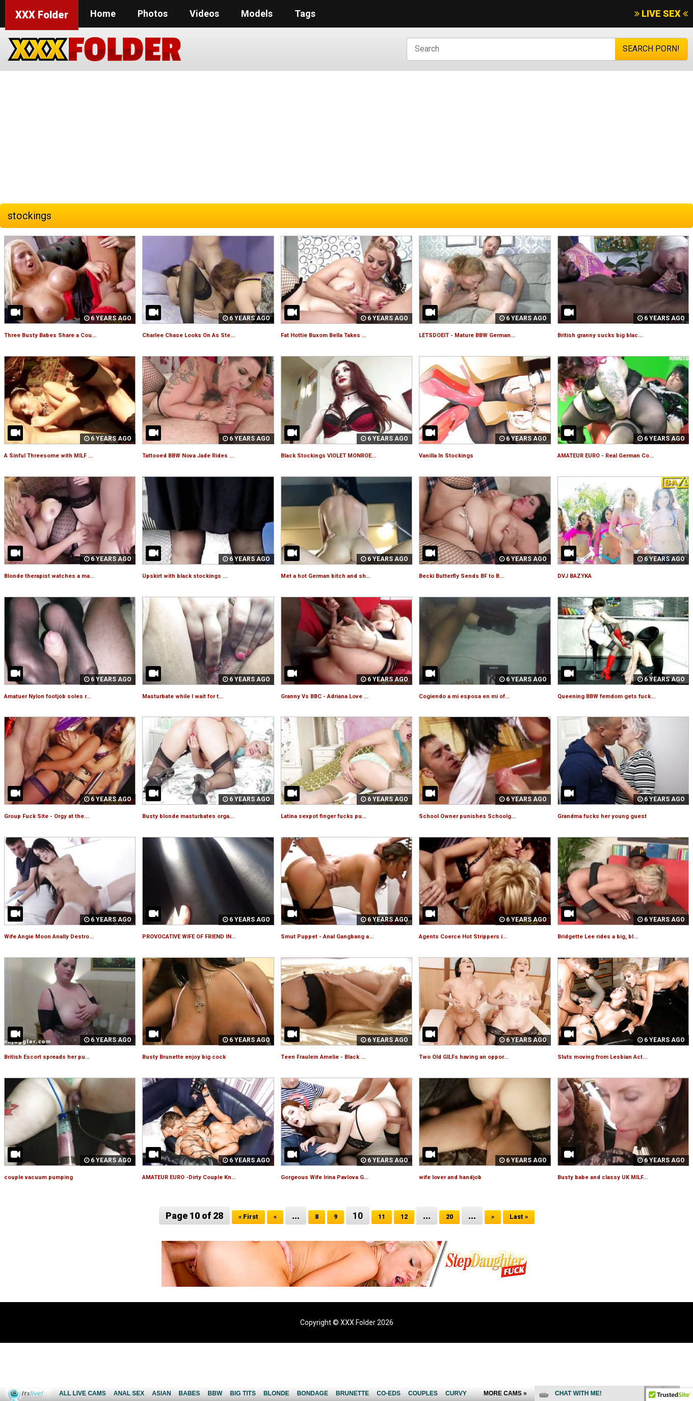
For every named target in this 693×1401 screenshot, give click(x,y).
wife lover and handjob (462, 1223)
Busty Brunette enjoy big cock (199, 1102)
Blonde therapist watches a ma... (66, 598)
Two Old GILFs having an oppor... (481, 1102)
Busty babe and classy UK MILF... (618, 1223)
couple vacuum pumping (50, 1223)
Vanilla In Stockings (456, 466)
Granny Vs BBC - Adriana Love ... (342, 718)
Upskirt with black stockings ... (200, 598)
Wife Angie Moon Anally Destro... (67, 971)
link (684, 1241)
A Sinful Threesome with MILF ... (66, 466)
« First (237, 1273)
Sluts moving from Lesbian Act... (619, 1102)
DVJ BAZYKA (582, 598)
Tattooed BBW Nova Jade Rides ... (207, 466)
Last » (530, 1273)
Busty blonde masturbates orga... (206, 850)
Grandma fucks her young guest (619, 850)
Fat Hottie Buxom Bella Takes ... (341, 334)
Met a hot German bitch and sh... (342, 598)
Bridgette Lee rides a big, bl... (613, 971)
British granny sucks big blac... (615, 334)
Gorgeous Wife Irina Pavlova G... (343, 1223)
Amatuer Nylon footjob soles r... (65, 718)
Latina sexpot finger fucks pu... (340, 850)
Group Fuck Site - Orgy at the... (63, 850)
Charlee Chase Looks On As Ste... (207, 334)
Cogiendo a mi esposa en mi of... (481, 718)
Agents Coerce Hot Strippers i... (480, 971)
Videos (204, 13)
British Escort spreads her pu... (63, 1102)
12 (406, 1273)
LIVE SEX (661, 13)
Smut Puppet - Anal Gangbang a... (344, 971)
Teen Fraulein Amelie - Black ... (340, 1102)
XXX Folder (41, 15)
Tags (305, 13)
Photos (153, 13)
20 (454, 1273)
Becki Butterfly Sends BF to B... (478, 598)
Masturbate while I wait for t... (199, 718)
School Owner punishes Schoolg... (484, 850)
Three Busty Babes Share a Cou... (68, 334)
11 (380, 1273)
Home (103, 13)
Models (257, 13)
